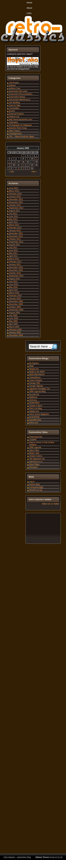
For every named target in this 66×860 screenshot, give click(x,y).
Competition (14, 108)
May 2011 (13, 253)
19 (9, 165)
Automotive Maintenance (19, 100)
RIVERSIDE (34, 417)
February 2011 (15, 262)
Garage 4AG (34, 383)
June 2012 (13, 216)
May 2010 (13, 287)
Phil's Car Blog (35, 408)
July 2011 (13, 247)
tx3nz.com (33, 423)
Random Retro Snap (18, 128)
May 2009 (13, 321)
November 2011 (16, 236)
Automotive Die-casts (18, 91)
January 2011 (15, 264)
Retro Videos (14, 131)
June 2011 (13, 250)
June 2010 (13, 284)
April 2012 (13, 222)
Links (29, 13)
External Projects (16, 114)
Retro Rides (34, 464)
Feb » (34, 172)
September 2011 (16, 242)
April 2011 (13, 256)
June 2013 (13, 188)
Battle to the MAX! (37, 372)
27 (14, 168)
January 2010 (15, 298)
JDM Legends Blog (37, 391)
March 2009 (14, 327)
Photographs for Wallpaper (20, 125)
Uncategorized (15, 133)
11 (36, 159)
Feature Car (14, 117)
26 (9, 168)
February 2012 (15, 228)
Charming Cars (35, 437)
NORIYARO (34, 403)
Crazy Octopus (35, 380)
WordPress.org (35, 490)
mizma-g (33, 400)
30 (28, 168)
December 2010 (16, 267)
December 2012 (16, 199)
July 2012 (13, 213)
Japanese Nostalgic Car (39, 389)
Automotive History (17, 97)
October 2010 (15, 273)
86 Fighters (34, 363)
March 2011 (14, 259)
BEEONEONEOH (36, 374)
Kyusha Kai (34, 394)
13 (14, 162)
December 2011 (16, 233)
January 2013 (15, 196)
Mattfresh (33, 397)
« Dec (11, 172)
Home (29, 2)
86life (31, 366)
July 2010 (13, 281)
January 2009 (15, 332)
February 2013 (15, 194)
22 (23, 165)
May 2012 (13, 219)
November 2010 (16, 270)
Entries (34, 484)
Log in (31, 481)
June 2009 (13, 318)
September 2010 (16, 276)
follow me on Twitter (50, 504)
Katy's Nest (34, 450)
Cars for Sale (14, 105)
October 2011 (15, 239)
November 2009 (16, 304)
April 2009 (13, 324)
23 (28, 165)
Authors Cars (14, 88)
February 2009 (15, 329)
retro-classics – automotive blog (17, 857)
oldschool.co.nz (36, 461)
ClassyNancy (34, 377)
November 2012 (16, 202)
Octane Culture (35, 406)
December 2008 (16, 335)
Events (12, 111)
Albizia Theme (42, 857)
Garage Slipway (36, 386)
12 (9, 162)
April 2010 (13, 290)
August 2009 (14, 312)
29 (23, 168)
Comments (36, 487)
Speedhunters (35, 420)
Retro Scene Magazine (39, 414)
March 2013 (14, 191)
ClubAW (32, 439)
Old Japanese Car (37, 459)
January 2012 (15, 230)
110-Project (14, 83)
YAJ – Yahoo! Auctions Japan (21, 136)
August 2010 (14, 279)
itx (61, 857)
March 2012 (14, 225)
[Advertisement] (43, 529)
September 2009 (16, 310)
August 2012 (14, 211)
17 (32, 162)
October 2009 (15, 307)
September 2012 (16, 208)
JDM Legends (35, 447)
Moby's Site (34, 453)
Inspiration (13, 122)
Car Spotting (14, 102)
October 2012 (15, 205)
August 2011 (14, 245)
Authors (12, 85)
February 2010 (15, 296)
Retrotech (33, 467)
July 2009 (13, 315)
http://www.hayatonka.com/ (20, 119)
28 (18, 168)
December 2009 (16, 301)
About (29, 8)
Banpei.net (34, 369)
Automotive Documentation (20, 94)
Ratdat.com (34, 411)
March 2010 (14, 293)
